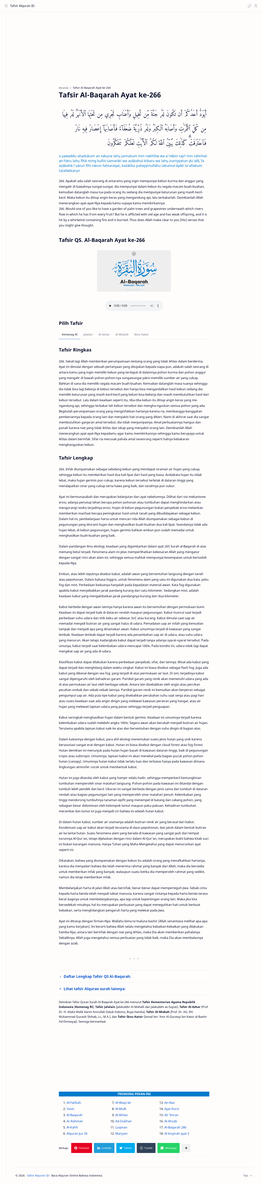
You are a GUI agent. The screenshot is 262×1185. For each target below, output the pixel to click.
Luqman (126, 1128)
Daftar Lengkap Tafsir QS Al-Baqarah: (101, 977)
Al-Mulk (125, 1110)
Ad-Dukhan (128, 1122)
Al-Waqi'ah (127, 1103)
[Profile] (255, 6)
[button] (249, 6)
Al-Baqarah (79, 1116)
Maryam (126, 1134)
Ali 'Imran (175, 1116)
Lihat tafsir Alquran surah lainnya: (99, 989)
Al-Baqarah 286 (179, 1128)
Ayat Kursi (175, 1110)
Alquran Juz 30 (81, 1134)
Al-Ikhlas (126, 1116)
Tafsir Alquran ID (23, 6)
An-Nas (173, 1103)
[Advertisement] (135, 52)
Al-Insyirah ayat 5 (180, 1134)
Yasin (75, 1110)
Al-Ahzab (174, 1122)
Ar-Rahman (79, 1122)
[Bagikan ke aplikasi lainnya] (190, 1149)
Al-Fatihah (78, 1103)
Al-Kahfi (76, 1128)
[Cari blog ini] (80, 6)
